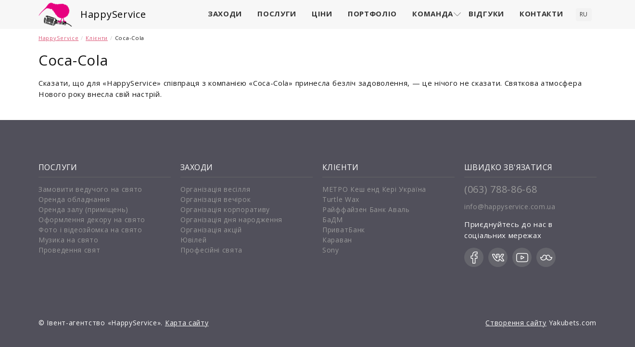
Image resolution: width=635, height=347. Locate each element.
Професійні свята (211, 249)
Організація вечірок (215, 199)
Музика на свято (68, 239)
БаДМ (332, 219)
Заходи (225, 13)
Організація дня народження (231, 219)
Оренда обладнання (74, 199)
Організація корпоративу (225, 209)
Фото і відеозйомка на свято (90, 229)
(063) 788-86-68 (500, 189)
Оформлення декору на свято (91, 219)
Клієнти (97, 37)
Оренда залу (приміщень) (83, 209)
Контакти (541, 13)
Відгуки (486, 13)
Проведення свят (69, 249)
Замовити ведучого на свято (90, 189)
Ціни (322, 13)
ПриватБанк (343, 229)
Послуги (276, 13)
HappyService (113, 14)
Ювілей (193, 239)
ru (584, 14)
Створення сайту (515, 322)
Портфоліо (372, 13)
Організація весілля (215, 189)
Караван (337, 239)
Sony (330, 249)
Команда (432, 13)
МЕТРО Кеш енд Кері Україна (374, 189)
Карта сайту (187, 322)
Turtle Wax (340, 199)
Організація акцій (211, 229)
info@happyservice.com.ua (510, 206)
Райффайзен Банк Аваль (366, 209)
